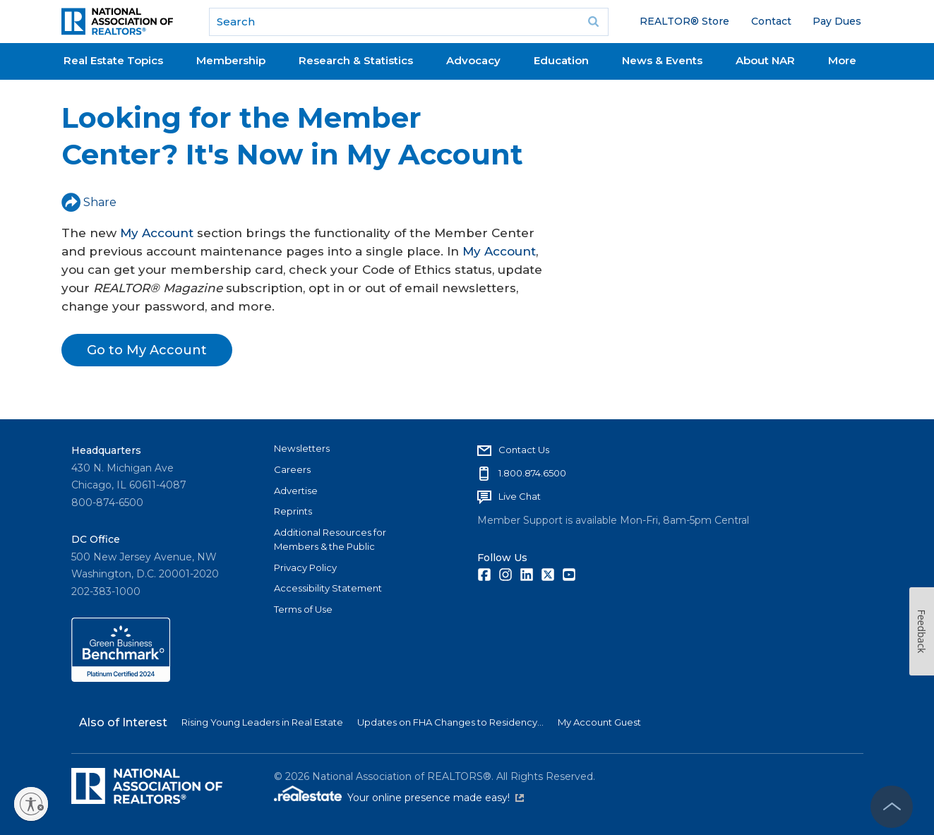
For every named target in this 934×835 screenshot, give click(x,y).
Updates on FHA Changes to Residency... (450, 722)
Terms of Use (303, 609)
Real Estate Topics (113, 60)
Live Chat (519, 496)
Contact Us (523, 449)
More (842, 60)
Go (593, 22)
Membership (230, 60)
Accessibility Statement (328, 588)
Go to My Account (147, 350)
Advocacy (473, 60)
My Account (156, 233)
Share (88, 202)
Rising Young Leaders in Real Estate (262, 722)
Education (561, 60)
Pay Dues (837, 21)
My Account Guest (599, 722)
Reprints (293, 511)
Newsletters (302, 448)
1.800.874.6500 (532, 473)
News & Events (662, 60)
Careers (292, 469)
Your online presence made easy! (435, 797)
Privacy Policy (305, 567)
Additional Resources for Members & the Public (330, 539)
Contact (771, 21)
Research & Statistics (356, 60)
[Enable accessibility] (31, 804)
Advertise (296, 490)
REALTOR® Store (684, 21)
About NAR (765, 60)
